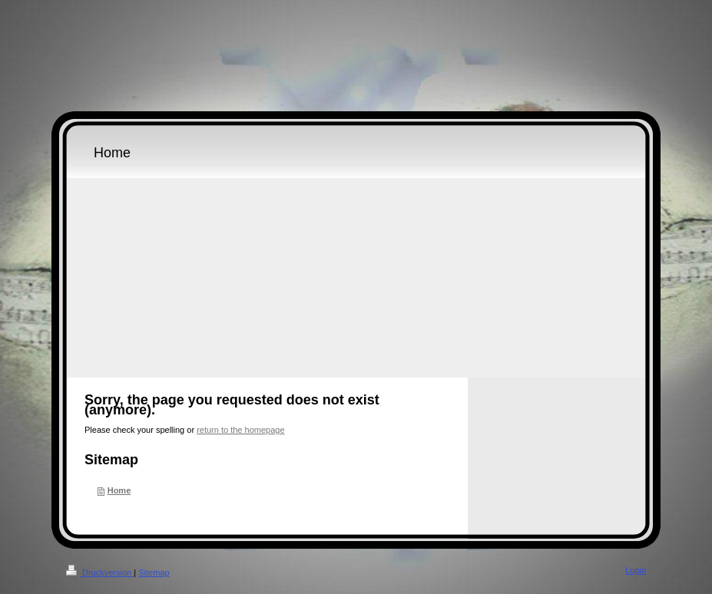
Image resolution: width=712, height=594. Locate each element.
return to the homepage (240, 429)
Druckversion (100, 572)
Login (635, 570)
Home (119, 490)
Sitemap (153, 572)
